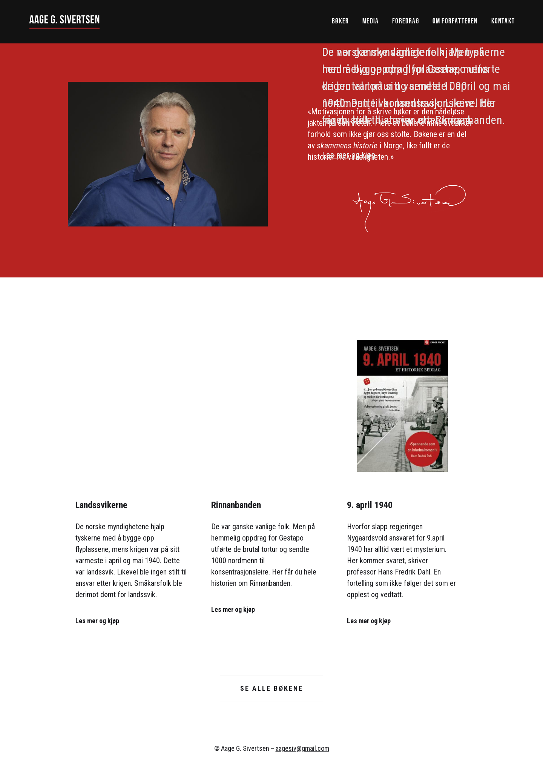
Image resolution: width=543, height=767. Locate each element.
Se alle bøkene (271, 688)
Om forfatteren (455, 21)
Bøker (340, 21)
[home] (64, 22)
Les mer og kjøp (349, 155)
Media (370, 21)
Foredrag (405, 21)
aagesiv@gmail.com (302, 748)
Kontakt (503, 21)
